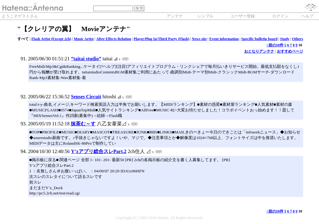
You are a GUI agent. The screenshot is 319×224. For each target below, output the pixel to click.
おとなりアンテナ (259, 51)
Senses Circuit (86, 96)
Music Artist (84, 39)
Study (284, 39)
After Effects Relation (113, 39)
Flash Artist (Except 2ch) (51, 39)
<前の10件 (274, 45)
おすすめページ (290, 51)
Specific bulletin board (259, 39)
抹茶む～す (83, 123)
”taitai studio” (86, 58)
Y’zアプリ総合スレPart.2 (98, 151)
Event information (224, 39)
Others (297, 39)
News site (199, 39)
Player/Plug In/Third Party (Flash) (161, 39)
